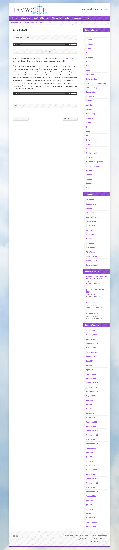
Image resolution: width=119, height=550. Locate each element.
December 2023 (92, 431)
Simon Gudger (91, 261)
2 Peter (89, 53)
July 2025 (89, 361)
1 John (88, 35)
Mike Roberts (91, 247)
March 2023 (90, 465)
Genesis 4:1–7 (91, 303)
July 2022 (89, 500)
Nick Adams (90, 252)
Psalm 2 (89, 179)
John (88, 131)
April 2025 (89, 370)
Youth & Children (41, 18)
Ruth (88, 188)
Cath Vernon (91, 204)
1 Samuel (89, 44)
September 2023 (92, 444)
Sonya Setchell (92, 265)
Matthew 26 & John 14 (94, 162)
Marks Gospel (91, 153)
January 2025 (91, 378)
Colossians (90, 75)
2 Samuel (89, 57)
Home (14, 18)
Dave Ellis (89, 208)
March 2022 (90, 518)
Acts (32, 23)
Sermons (26, 23)
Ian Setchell (90, 226)
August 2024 (91, 396)
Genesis (89, 109)
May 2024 (89, 409)
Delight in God (91, 79)
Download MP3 (46, 51)
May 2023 (89, 461)
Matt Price (31, 38)
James (88, 127)
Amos (88, 70)
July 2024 (89, 400)
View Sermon (39, 23)
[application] (45, 44)
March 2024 (90, 418)
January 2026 (91, 339)
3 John (88, 61)
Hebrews (89, 118)
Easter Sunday (91, 88)
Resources (77, 18)
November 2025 (92, 343)
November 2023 (92, 435)
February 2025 (91, 374)
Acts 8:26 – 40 (66, 58)
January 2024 (91, 426)
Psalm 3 (89, 183)
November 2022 (92, 483)
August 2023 (91, 448)
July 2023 (89, 452)
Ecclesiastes (91, 92)
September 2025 (92, 352)
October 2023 (91, 439)
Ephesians (90, 96)
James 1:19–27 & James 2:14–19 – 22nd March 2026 (97, 278)
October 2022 (91, 487)
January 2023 (91, 474)
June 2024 (89, 404)
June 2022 (89, 505)
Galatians (89, 105)
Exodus (89, 101)
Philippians (90, 170)
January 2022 (91, 526)
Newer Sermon (20, 119)
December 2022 (92, 479)
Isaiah (88, 122)
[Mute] (70, 44)
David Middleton (92, 217)
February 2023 (91, 470)
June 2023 (89, 457)
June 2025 (89, 365)
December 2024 (92, 383)
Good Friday (90, 114)
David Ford (90, 213)
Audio (100, 283)
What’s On (56, 18)
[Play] (14, 44)
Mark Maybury (91, 234)
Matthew (89, 157)
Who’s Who (25, 18)
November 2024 (92, 387)
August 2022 (91, 496)
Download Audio (39, 51)
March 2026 (90, 330)
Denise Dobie (91, 221)
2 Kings (89, 48)
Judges (88, 140)
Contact (88, 18)
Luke (88, 144)
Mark (88, 149)
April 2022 (89, 513)
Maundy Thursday (93, 166)
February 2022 (91, 522)
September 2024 (92, 391)
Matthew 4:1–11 (92, 314)
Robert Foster (91, 256)
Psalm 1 (89, 175)
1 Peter (89, 40)
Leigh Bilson (90, 230)
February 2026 (91, 335)
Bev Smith (90, 200)
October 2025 (91, 348)
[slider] (42, 44)
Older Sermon (70, 119)
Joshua (88, 136)
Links (67, 18)
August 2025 (91, 357)
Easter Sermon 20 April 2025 (96, 83)
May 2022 (89, 509)
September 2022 (92, 492)
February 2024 (91, 422)
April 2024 (89, 413)
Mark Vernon (91, 239)
